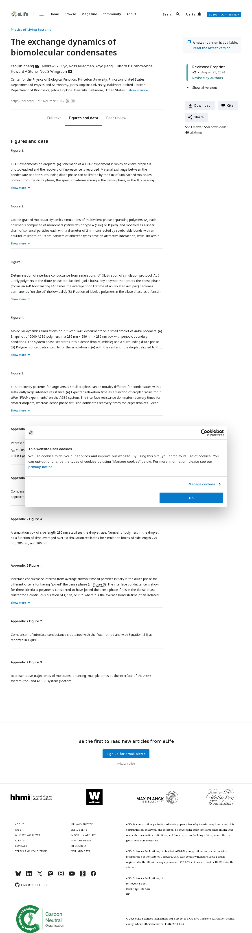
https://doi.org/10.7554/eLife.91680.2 (38, 101)
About (131, 14)
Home (54, 14)
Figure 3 (99, 584)
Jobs (18, 829)
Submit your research (224, 14)
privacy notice (40, 467)
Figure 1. (17, 150)
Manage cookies (202, 484)
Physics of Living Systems (31, 29)
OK (191, 498)
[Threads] (82, 875)
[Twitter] (40, 875)
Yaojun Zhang (25, 66)
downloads (215, 127)
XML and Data (80, 851)
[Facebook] (93, 875)
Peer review (116, 117)
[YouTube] (72, 875)
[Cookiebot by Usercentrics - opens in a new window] (204, 432)
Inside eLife (79, 829)
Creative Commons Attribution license (211, 918)
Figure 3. (17, 262)
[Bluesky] (18, 875)
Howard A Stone (24, 71)
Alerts (190, 14)
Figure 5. (17, 373)
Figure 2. (17, 206)
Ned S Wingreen (56, 71)
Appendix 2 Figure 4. (27, 519)
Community (112, 14)
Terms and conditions (31, 851)
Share (199, 117)
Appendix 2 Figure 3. (27, 662)
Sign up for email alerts (126, 754)
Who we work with (28, 835)
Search (168, 14)
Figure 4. (17, 317)
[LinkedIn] (29, 875)
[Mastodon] (50, 875)
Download (202, 105)
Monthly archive (83, 835)
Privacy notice (126, 764)
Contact (21, 845)
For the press (81, 840)
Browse (70, 14)
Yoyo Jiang (104, 66)
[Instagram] (61, 875)
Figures (75, 117)
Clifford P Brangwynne (133, 66)
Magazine (89, 14)
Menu (38, 14)
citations (193, 132)
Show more (18, 188)
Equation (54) (138, 634)
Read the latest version (211, 48)
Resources (79, 845)
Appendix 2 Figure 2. (27, 621)
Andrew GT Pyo (54, 66)
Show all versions (204, 87)
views (193, 127)
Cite (230, 105)
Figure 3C (35, 640)
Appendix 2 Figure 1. (27, 565)
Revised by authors (207, 78)
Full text (54, 117)
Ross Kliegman (81, 66)
